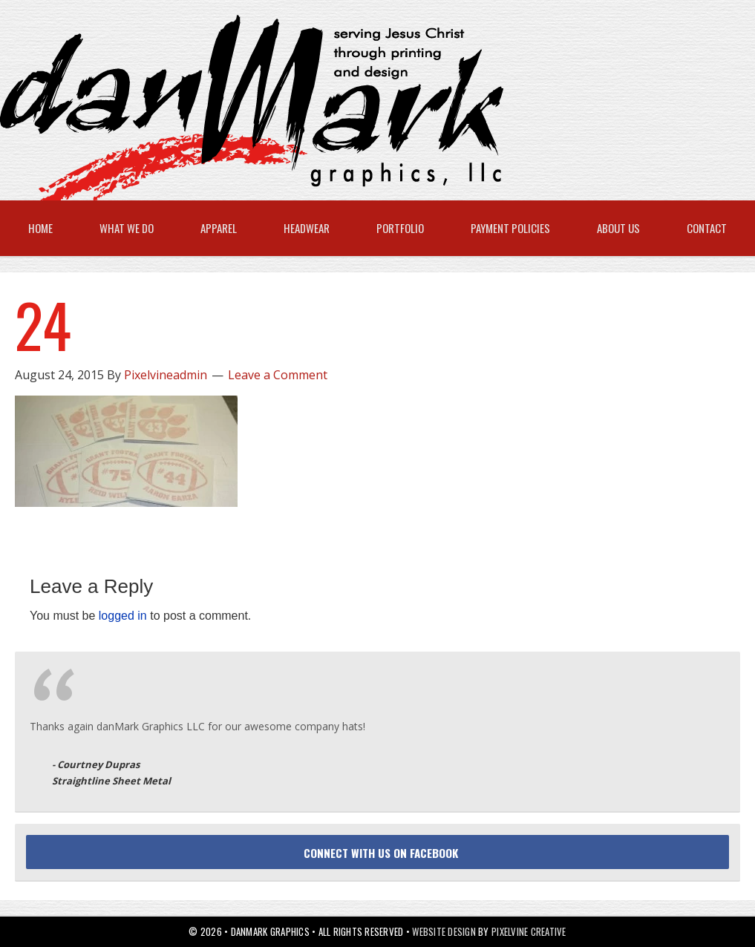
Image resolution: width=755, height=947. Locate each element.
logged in (123, 615)
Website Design (444, 931)
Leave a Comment (277, 375)
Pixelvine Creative (528, 931)
